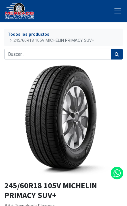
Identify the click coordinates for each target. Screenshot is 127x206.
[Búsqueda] (117, 54)
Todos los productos (28, 34)
